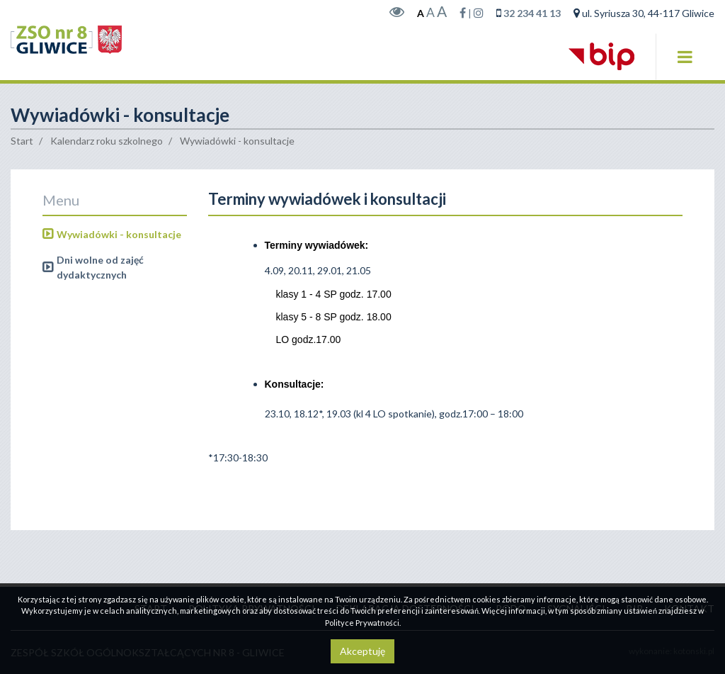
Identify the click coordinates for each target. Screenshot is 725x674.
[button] (685, 63)
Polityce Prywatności (362, 622)
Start (22, 155)
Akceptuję (362, 651)
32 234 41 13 (532, 20)
